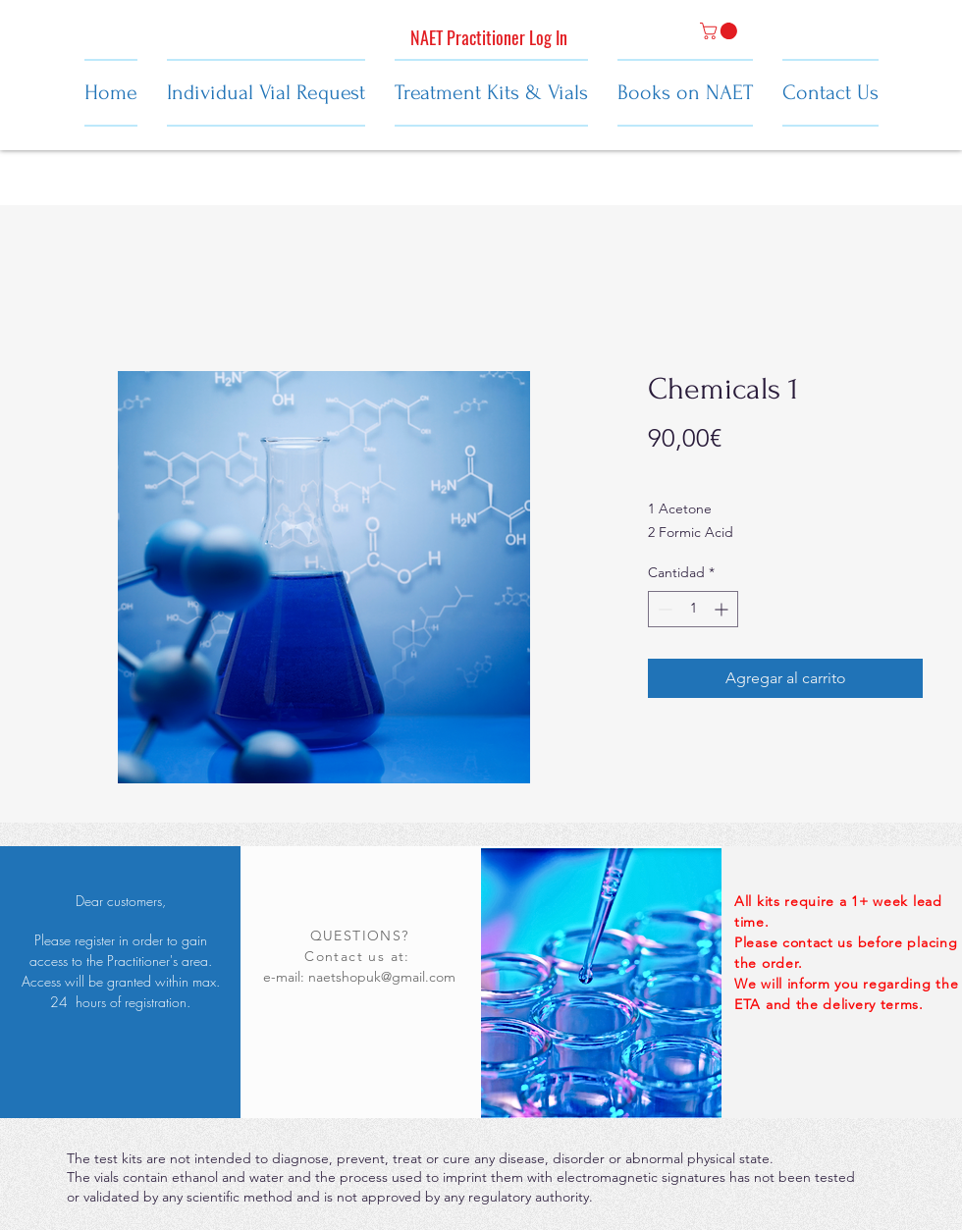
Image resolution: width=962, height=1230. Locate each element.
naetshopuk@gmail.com (381, 977)
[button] (720, 31)
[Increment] (723, 609)
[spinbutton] (693, 609)
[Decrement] (663, 609)
